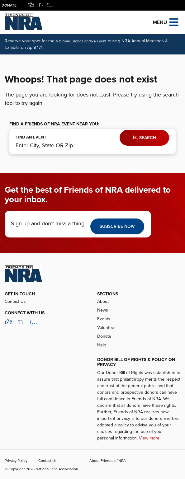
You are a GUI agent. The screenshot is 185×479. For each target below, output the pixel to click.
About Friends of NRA (107, 460)
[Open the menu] (174, 22)
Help (101, 345)
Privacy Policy (16, 460)
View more (149, 438)
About (103, 301)
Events (103, 319)
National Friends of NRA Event (81, 41)
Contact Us (15, 301)
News (102, 310)
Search (144, 137)
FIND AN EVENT (31, 137)
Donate (9, 5)
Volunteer (106, 327)
